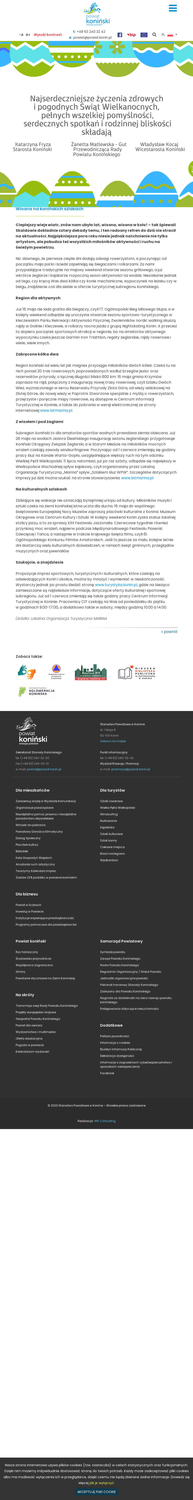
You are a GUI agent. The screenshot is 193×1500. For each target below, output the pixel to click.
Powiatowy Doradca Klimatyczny (39, 832)
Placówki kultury (27, 845)
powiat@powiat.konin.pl (44, 769)
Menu (173, 8)
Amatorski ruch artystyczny (35, 864)
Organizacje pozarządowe (34, 808)
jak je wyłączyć (102, 1483)
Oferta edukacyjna (29, 1038)
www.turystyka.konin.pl (116, 584)
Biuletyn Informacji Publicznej (121, 1049)
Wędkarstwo (109, 860)
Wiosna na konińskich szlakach (49, 209)
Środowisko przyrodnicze (33, 959)
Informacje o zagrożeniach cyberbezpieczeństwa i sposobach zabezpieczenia (136, 1064)
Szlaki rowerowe (111, 801)
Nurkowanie (108, 821)
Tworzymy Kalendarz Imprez (36, 871)
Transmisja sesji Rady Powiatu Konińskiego (47, 1006)
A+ (28, 34)
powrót (171, 631)
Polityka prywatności (114, 1036)
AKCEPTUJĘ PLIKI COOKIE (96, 1491)
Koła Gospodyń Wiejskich (34, 858)
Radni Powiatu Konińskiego (119, 965)
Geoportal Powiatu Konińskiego (38, 1019)
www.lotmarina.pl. (56, 410)
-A (21, 34)
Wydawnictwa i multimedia (36, 1032)
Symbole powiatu (112, 952)
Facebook (107, 1073)
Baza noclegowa (112, 854)
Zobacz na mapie (113, 741)
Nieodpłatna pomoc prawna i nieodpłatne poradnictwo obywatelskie (46, 816)
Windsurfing (109, 814)
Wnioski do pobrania (30, 825)
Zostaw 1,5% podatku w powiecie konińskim (46, 877)
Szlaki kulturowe (111, 834)
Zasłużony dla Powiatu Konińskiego (125, 991)
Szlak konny (108, 840)
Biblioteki (22, 851)
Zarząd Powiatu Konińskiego (120, 959)
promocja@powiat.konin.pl (130, 769)
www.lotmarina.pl (137, 478)
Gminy (20, 972)
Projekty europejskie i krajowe (36, 1012)
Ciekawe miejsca (112, 847)
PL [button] (167, 35)
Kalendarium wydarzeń (32, 1052)
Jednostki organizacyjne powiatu (124, 978)
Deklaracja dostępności (117, 1056)
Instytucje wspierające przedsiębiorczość (45, 918)
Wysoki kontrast (48, 34)
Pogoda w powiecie (30, 1045)
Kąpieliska (107, 827)
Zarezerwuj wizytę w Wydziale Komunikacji (46, 801)
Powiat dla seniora (29, 1025)
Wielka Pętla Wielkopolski (117, 808)
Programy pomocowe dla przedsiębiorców (46, 925)
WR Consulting (105, 1121)
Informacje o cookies (115, 1043)
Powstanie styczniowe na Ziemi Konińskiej (45, 978)
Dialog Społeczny (28, 838)
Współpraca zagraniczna (34, 965)
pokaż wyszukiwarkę (154, 35)
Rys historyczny (27, 952)
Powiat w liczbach (28, 905)
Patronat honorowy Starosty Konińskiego (129, 985)
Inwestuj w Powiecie (29, 911)
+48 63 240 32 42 (91, 31)
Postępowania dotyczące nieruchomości (129, 1009)
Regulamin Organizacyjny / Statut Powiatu (130, 972)
